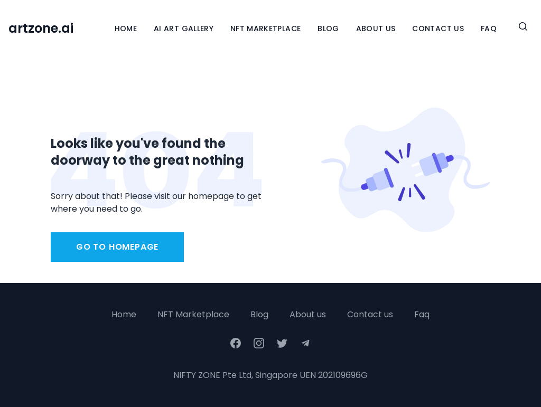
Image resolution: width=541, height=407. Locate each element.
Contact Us (438, 28)
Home (126, 28)
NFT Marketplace (265, 28)
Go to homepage (117, 247)
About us (308, 314)
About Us (376, 28)
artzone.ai (40, 28)
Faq (422, 314)
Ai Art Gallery (183, 28)
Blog (328, 28)
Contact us (370, 314)
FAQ (489, 28)
